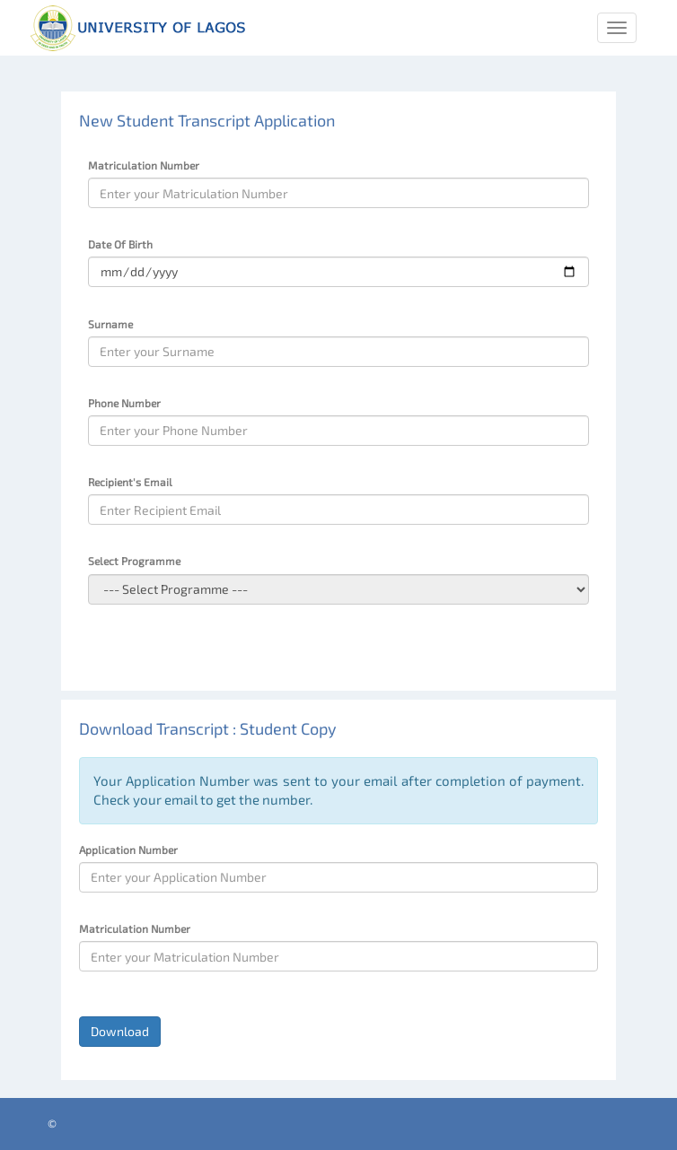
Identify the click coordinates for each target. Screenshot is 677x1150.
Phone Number (124, 402)
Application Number (128, 849)
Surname (110, 324)
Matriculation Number (143, 165)
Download (120, 1031)
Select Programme (134, 560)
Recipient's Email (130, 481)
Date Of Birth (120, 244)
